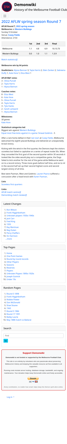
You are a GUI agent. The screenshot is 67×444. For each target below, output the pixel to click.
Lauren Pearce (43, 173)
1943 (9, 308)
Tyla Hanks (9, 106)
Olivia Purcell (10, 80)
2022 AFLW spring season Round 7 (31, 21)
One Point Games (14, 256)
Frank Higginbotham (16, 212)
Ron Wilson (12, 209)
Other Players (13, 262)
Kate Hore (13, 73)
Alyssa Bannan (20, 70)
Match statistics (8, 59)
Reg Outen (11, 230)
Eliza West (25, 73)
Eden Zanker (48, 70)
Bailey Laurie (12, 317)
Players (10, 270)
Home (9, 253)
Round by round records (17, 259)
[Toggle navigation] (4, 16)
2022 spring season (25, 26)
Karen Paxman (40, 176)
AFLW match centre (10, 192)
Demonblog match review (13, 195)
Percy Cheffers (13, 233)
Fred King (11, 221)
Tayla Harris (35, 70)
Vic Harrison (12, 236)
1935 (9, 224)
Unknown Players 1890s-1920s (20, 273)
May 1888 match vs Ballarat (19, 320)
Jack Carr (10, 218)
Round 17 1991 (13, 314)
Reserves (11, 267)
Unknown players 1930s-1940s (20, 215)
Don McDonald (13, 302)
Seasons (10, 264)
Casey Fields (14, 35)
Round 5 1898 (13, 293)
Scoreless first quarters (11, 184)
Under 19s (11, 279)
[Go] (6, 341)
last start (35, 138)
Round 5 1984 (13, 311)
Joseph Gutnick (13, 276)
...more (8, 238)
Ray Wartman (13, 227)
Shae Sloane (12, 305)
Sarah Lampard (11, 109)
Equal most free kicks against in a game (19, 133)
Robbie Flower (13, 299)
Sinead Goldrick (45, 133)
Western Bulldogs (23, 29)
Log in (10, 397)
